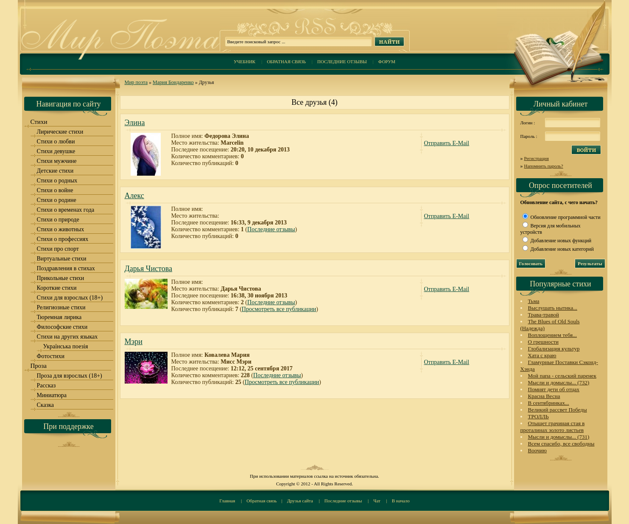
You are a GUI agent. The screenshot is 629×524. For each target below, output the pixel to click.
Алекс (134, 195)
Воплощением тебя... (552, 335)
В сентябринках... (548, 403)
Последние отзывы (342, 61)
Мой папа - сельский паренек (562, 376)
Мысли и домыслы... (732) (559, 382)
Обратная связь (286, 61)
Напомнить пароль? (543, 165)
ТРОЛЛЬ (538, 416)
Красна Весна (544, 396)
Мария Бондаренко (173, 82)
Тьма (534, 301)
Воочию (537, 450)
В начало (401, 500)
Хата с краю (542, 355)
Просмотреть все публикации (279, 309)
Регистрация (536, 158)
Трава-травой (543, 314)
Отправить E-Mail (447, 143)
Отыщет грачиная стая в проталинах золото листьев (552, 426)
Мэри (134, 341)
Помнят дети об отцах (554, 389)
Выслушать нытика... (552, 308)
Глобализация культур (554, 348)
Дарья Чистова (148, 268)
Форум (386, 61)
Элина (135, 122)
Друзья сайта (300, 500)
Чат (376, 500)
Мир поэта (136, 82)
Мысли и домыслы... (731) (559, 437)
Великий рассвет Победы (557, 409)
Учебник (244, 61)
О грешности (543, 342)
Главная (227, 500)
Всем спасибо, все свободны (561, 443)
